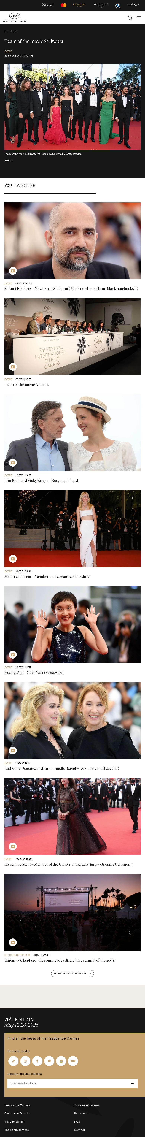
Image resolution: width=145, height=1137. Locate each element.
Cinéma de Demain (17, 1113)
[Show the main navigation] (139, 18)
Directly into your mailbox (24, 1074)
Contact (79, 1130)
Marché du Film (14, 1121)
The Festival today (16, 1130)
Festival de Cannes (17, 1105)
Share (8, 160)
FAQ (77, 1121)
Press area (81, 1113)
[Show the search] (130, 18)
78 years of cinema (87, 1105)
